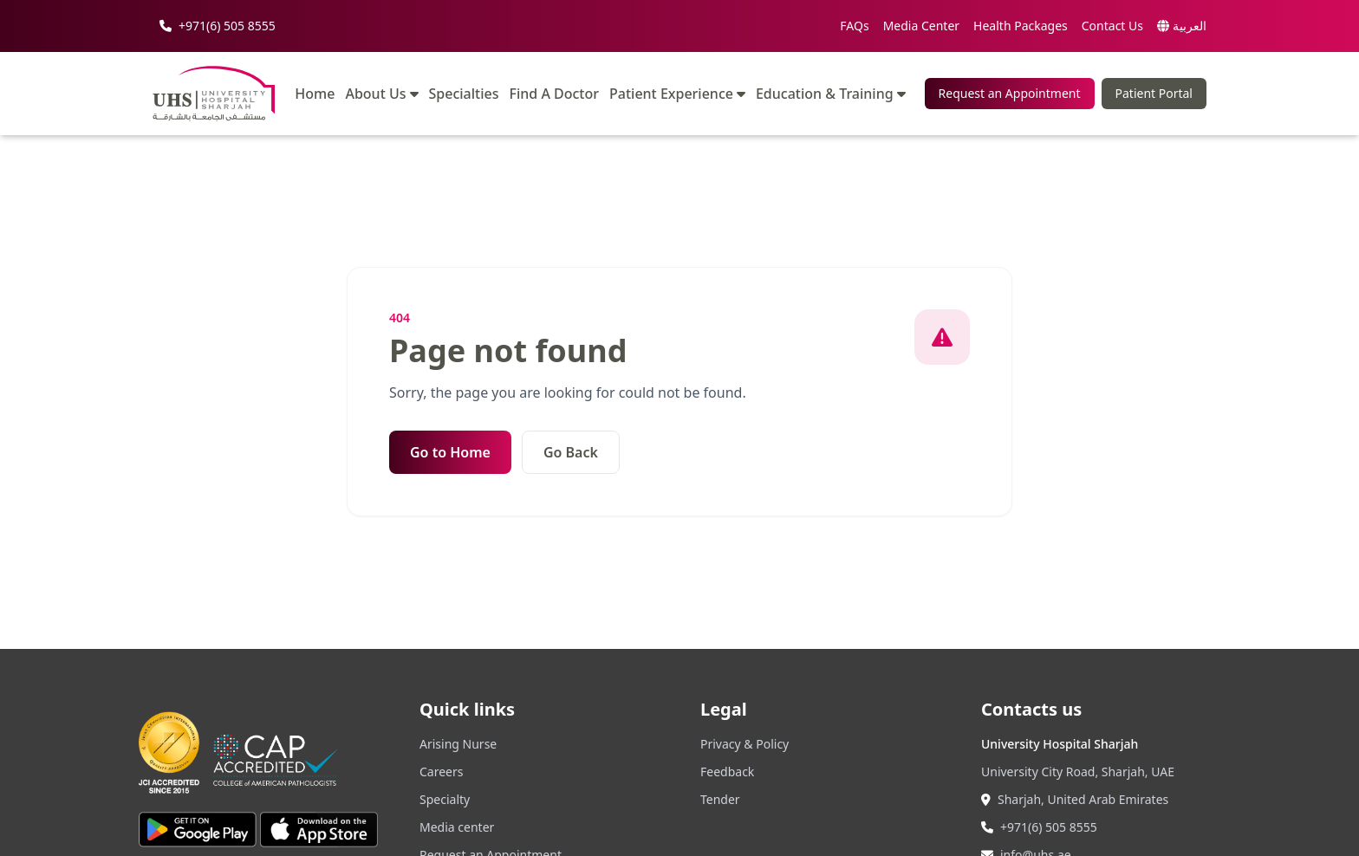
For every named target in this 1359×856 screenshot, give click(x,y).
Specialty (444, 799)
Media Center (921, 25)
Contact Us (1112, 25)
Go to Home (450, 452)
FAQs (854, 25)
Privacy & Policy (744, 744)
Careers (441, 771)
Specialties (464, 94)
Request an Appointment (1010, 93)
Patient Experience (677, 93)
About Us (381, 93)
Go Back (570, 452)
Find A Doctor (555, 94)
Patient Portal (1154, 93)
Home (315, 94)
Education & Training (831, 93)
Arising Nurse (458, 744)
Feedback (727, 771)
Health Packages (1020, 25)
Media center (456, 827)
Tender (720, 799)
